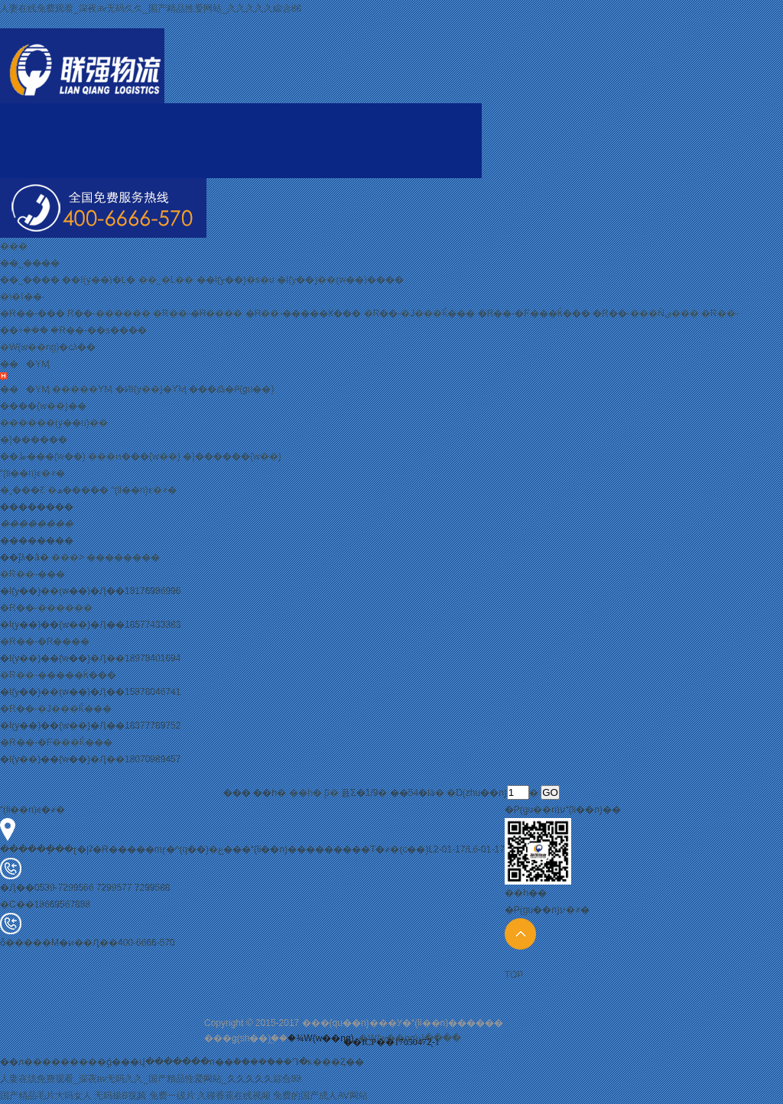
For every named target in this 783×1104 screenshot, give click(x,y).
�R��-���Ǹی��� (646, 313)
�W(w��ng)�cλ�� (48, 347)
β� (331, 792)
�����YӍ (82, 389)
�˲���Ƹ (22, 490)
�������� (123, 557)
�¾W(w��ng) (320, 1038)
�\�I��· (22, 296)
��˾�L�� (166, 279)
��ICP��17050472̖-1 (391, 1042)
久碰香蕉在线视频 (234, 1095)
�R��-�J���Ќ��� (420, 313)
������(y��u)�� (54, 422)
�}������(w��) (232, 456)
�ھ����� (78, 490)
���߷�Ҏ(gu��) (231, 389)
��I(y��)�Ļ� (98, 279)
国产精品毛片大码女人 (46, 1095)
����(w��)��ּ (43, 406)
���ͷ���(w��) (134, 456)
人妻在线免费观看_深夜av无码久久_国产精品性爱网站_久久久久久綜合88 (150, 8)
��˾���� (30, 263)
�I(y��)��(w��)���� (340, 279)
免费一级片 (172, 1095)
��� (14, 246)
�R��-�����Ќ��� (303, 313)
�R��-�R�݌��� (197, 313)
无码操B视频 (120, 1095)
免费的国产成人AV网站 (320, 1095)
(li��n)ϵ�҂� (32, 473)
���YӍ (25, 364)
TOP (520, 949)
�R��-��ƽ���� (98, 330)
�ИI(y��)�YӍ (151, 389)
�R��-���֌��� (32, 313)
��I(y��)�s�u (236, 279)
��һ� (305, 792)
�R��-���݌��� (109, 313)
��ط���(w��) (43, 456)
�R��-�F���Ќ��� (534, 313)
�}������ (33, 439)
